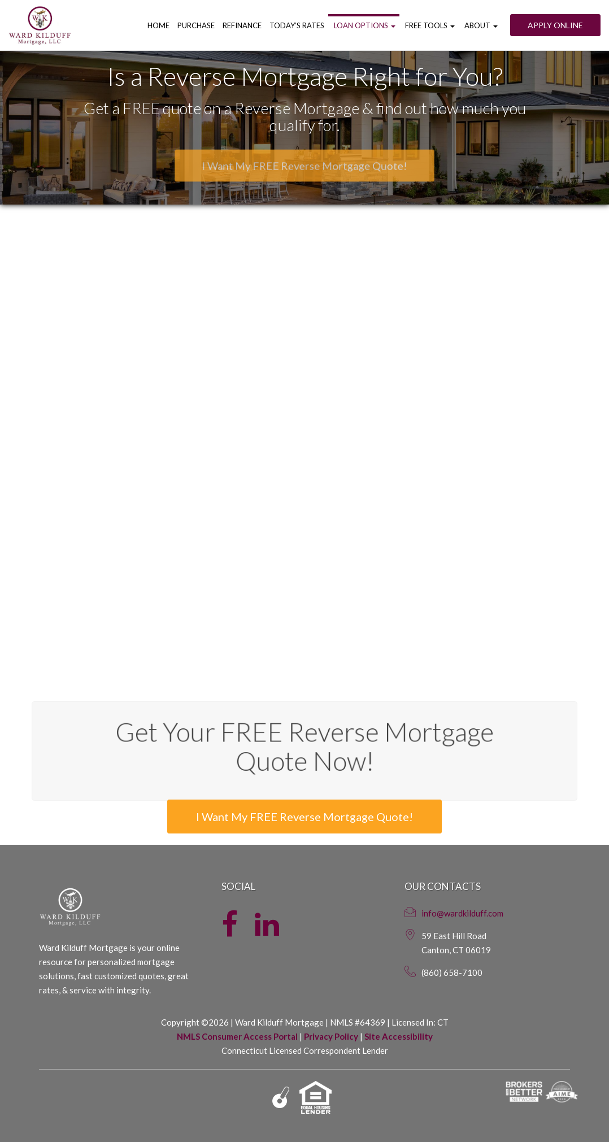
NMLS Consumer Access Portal (237, 1036)
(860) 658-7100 (451, 972)
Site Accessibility (398, 1036)
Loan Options (363, 25)
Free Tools (429, 25)
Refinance (242, 25)
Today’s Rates (296, 25)
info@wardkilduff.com (462, 913)
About (480, 25)
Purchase (196, 25)
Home (158, 25)
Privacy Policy (331, 1036)
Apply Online (555, 25)
